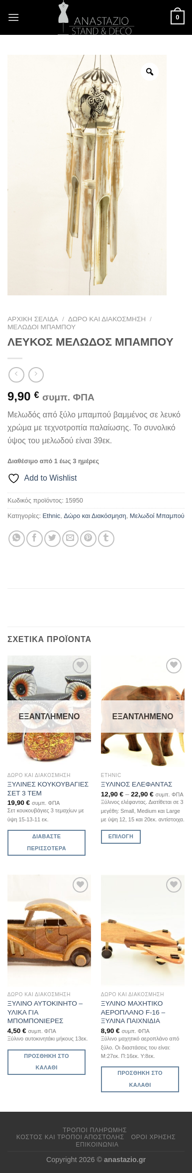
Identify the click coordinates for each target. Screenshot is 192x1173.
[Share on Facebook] (34, 538)
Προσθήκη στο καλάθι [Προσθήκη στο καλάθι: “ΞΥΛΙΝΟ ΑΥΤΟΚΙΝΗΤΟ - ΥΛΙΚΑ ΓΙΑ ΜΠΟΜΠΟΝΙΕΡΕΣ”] (46, 1062)
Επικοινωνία (97, 1144)
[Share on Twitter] (52, 538)
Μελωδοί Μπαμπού (41, 327)
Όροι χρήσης (153, 1137)
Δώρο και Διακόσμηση (107, 319)
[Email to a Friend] (70, 538)
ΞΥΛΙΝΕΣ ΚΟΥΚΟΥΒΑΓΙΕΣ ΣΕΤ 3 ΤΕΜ (48, 789)
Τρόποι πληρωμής (95, 1130)
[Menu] (13, 17)
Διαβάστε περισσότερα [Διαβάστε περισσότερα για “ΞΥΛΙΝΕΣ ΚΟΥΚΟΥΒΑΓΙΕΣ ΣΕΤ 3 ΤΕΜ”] (46, 842)
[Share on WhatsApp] (16, 538)
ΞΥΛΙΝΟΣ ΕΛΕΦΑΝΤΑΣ (137, 784)
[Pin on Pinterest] (88, 538)
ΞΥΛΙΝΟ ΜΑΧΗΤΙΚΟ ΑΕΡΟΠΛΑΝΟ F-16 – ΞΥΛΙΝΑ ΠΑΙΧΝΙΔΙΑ (133, 1012)
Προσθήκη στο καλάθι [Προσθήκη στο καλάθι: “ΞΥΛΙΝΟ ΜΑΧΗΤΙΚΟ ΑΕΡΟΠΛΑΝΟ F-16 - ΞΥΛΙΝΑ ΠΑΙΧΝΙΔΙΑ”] (139, 1079)
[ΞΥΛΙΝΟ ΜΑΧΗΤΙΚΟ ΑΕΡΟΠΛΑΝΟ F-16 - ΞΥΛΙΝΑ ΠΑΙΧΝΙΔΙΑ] (143, 930)
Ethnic (52, 516)
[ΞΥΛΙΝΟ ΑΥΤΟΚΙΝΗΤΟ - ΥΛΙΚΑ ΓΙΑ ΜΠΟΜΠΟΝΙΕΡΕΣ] (49, 930)
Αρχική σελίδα (32, 319)
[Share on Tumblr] (106, 538)
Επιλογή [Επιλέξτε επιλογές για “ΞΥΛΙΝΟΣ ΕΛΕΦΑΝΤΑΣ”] (120, 836)
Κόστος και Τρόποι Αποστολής (70, 1137)
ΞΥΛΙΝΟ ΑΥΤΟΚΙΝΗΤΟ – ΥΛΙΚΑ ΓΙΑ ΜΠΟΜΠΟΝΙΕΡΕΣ (45, 1012)
